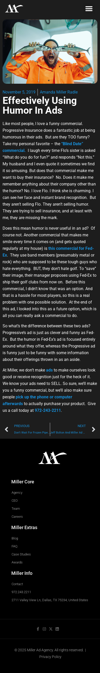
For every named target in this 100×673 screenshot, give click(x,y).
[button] (89, 8)
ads (49, 370)
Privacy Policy (50, 657)
